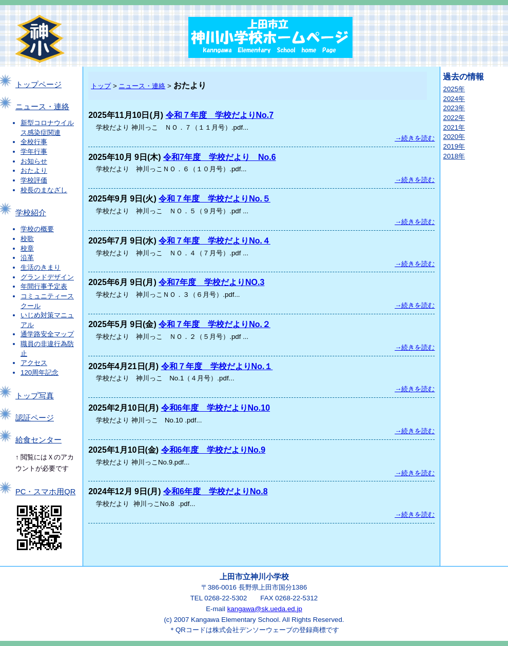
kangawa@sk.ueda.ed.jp (264, 609)
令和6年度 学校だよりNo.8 (215, 491)
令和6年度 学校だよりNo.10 (215, 407)
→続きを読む (415, 138)
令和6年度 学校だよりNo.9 (213, 450)
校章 (27, 248)
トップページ (38, 84)
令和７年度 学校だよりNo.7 (220, 115)
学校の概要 (37, 229)
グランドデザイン (47, 277)
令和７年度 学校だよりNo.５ (214, 198)
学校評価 (34, 180)
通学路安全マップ (47, 334)
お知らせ (34, 161)
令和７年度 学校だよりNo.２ (214, 324)
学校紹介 (30, 213)
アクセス (34, 363)
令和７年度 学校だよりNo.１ (217, 366)
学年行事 (34, 151)
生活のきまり (41, 267)
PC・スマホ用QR (45, 492)
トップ (101, 86)
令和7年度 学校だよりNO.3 (211, 282)
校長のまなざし (44, 190)
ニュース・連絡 (42, 107)
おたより (34, 170)
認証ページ (34, 418)
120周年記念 (39, 372)
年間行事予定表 (44, 286)
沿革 (27, 257)
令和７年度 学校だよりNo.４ (214, 240)
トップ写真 (34, 396)
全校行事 (34, 142)
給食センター (38, 440)
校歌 (27, 239)
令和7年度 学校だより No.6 (219, 157)
